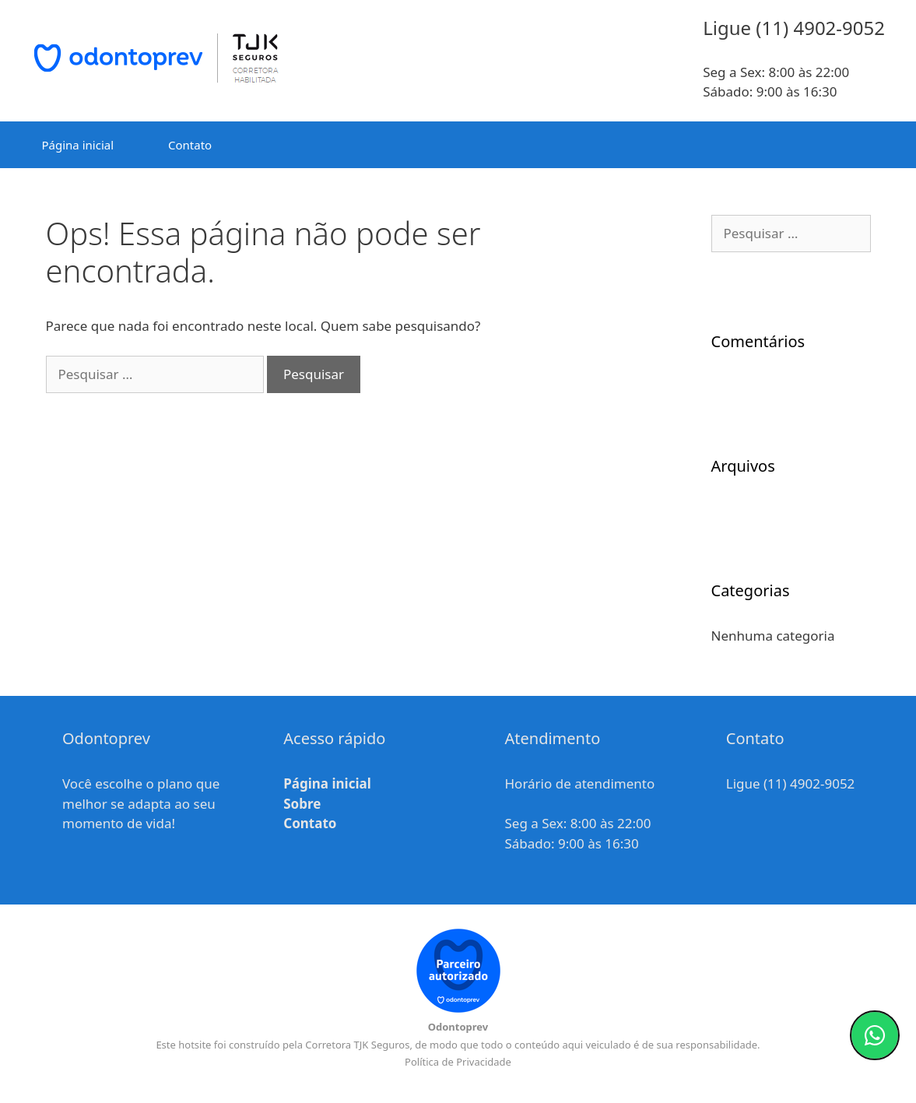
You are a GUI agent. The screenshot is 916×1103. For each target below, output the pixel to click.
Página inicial (78, 145)
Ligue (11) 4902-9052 (790, 783)
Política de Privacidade (458, 1062)
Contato (190, 145)
